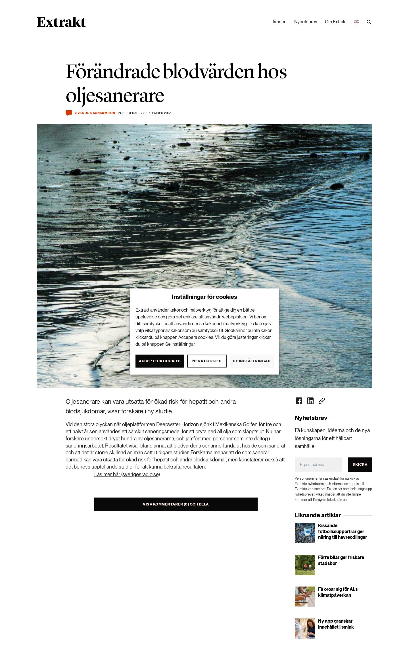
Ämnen (279, 21)
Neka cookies (207, 361)
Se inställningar (251, 361)
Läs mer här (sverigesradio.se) (127, 474)
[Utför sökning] (369, 22)
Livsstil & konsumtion (95, 113)
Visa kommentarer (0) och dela (176, 504)
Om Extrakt (336, 21)
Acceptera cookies (160, 361)
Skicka (359, 464)
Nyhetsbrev (305, 21)
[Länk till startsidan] (61, 24)
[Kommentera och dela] (69, 113)
